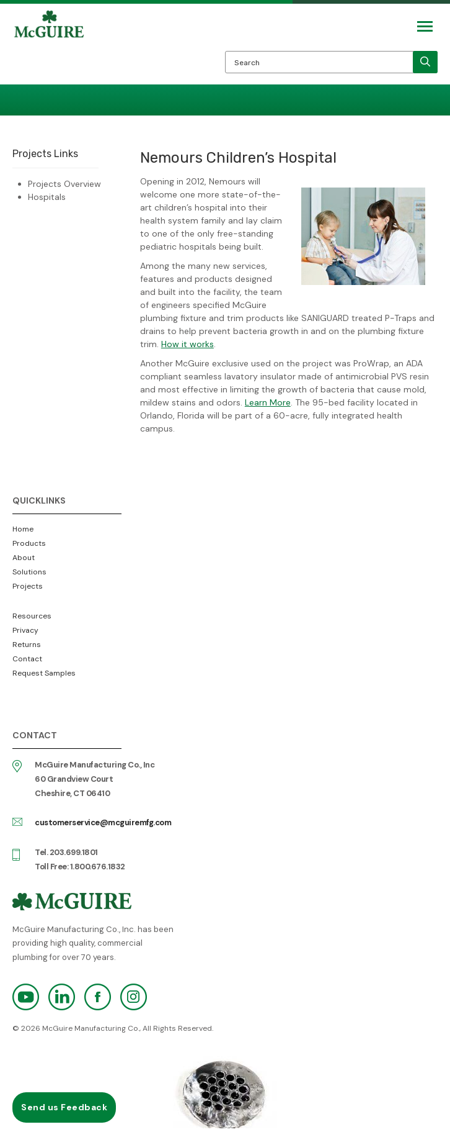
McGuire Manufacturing (49, 47)
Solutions (29, 572)
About (23, 558)
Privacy (25, 630)
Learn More (268, 402)
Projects (27, 586)
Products (29, 543)
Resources (31, 616)
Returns (26, 645)
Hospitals (47, 196)
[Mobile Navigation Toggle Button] (425, 26)
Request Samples (44, 673)
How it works (187, 344)
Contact (27, 659)
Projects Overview (64, 183)
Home (22, 529)
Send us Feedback (64, 1107)
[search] (425, 62)
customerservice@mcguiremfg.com (103, 822)
